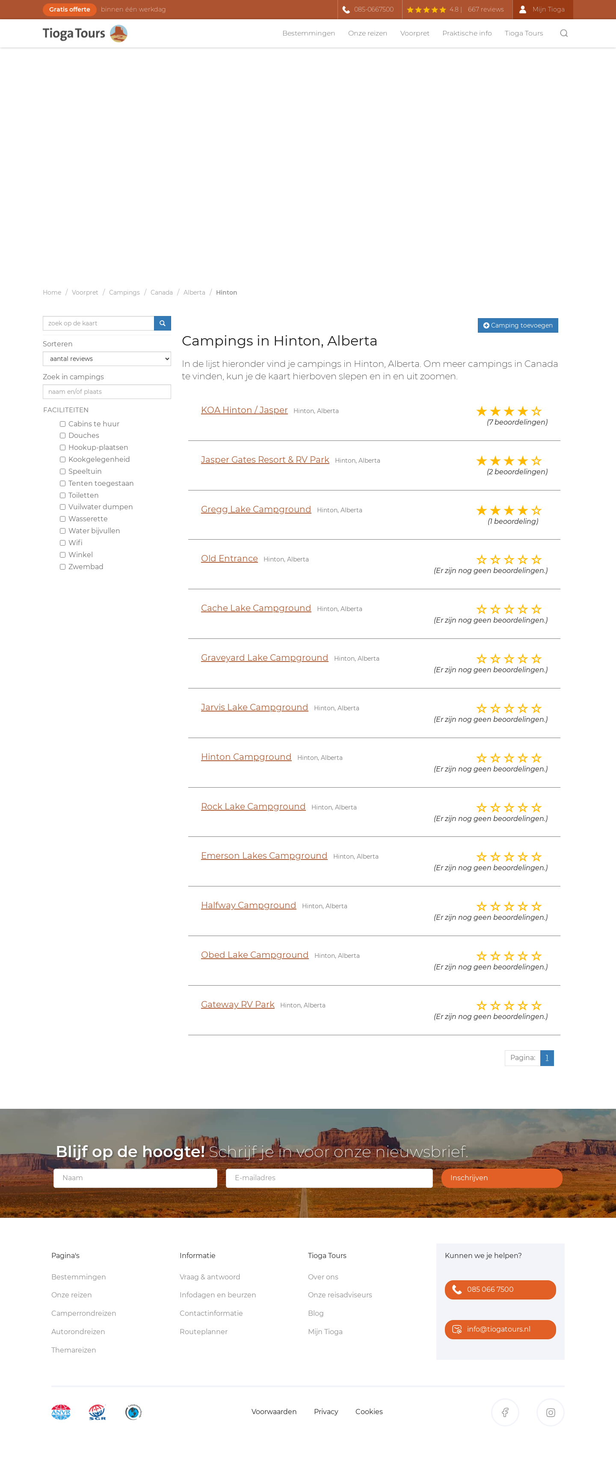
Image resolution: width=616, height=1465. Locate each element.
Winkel (76, 555)
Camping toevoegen (518, 325)
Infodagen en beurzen (218, 1295)
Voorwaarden (274, 1412)
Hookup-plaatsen (94, 447)
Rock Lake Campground (253, 806)
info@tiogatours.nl (489, 1330)
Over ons (323, 1277)
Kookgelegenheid (95, 459)
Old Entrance (229, 558)
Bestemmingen (308, 33)
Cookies (369, 1412)
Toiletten (79, 495)
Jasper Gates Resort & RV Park (265, 460)
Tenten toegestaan (97, 483)
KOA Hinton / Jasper (244, 410)
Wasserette (84, 519)
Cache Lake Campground (256, 608)
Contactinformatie (211, 1313)
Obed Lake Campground (255, 955)
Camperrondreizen (83, 1313)
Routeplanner (204, 1332)
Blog (316, 1313)
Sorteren (58, 344)
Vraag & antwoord (210, 1277)
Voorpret (414, 33)
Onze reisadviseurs (340, 1295)
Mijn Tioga (325, 1332)
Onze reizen (368, 33)
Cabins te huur (89, 424)
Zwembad (82, 567)
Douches (79, 435)
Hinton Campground (246, 757)
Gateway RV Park (238, 1004)
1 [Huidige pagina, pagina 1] (547, 1058)
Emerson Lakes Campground (264, 856)
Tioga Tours (524, 33)
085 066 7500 (481, 1290)
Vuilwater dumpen (96, 507)
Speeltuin (81, 471)
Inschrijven (469, 1178)
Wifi (71, 543)
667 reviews (486, 9)
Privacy (326, 1412)
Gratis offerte (69, 9)
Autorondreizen (78, 1332)
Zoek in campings (73, 377)
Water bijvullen (90, 531)
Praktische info (467, 33)
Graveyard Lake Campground (265, 658)
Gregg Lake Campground (256, 509)
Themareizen (73, 1350)
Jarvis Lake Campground (254, 707)
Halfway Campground (248, 905)
